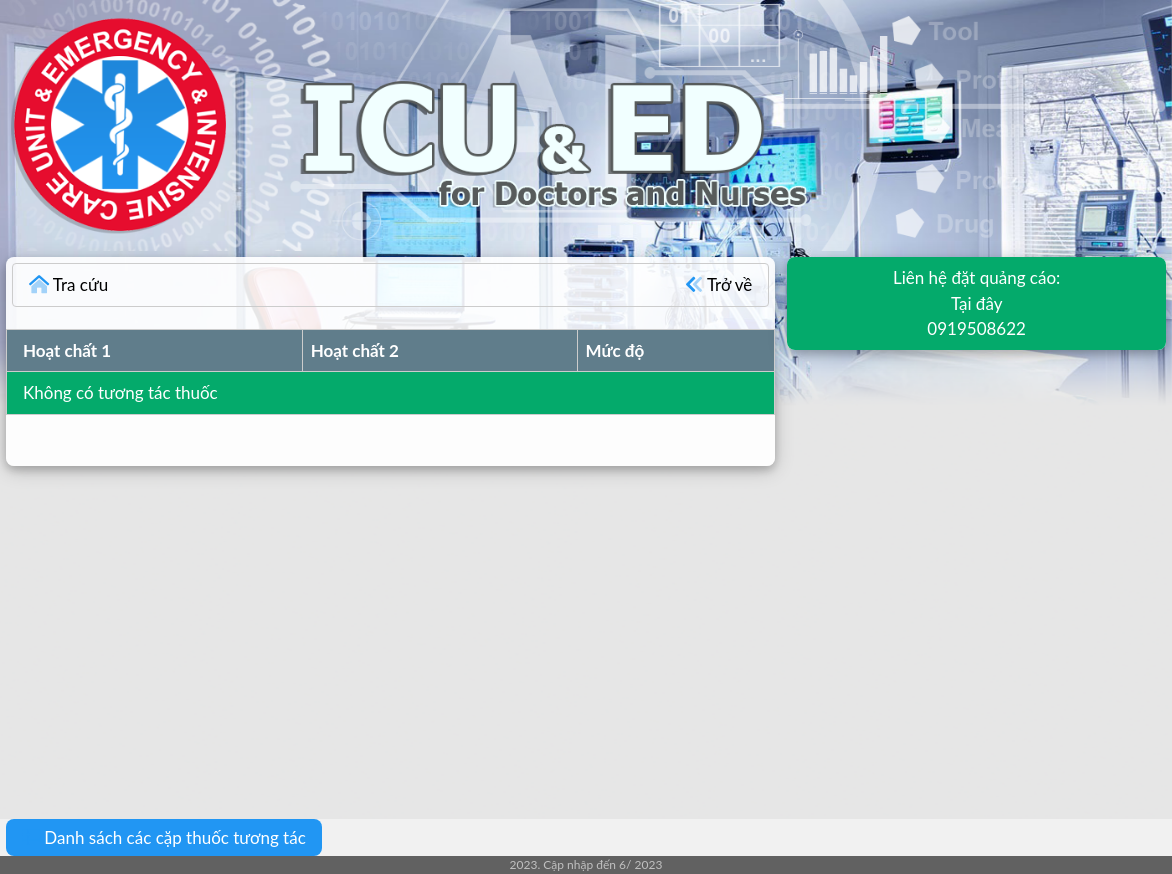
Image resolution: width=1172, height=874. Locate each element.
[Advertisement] (586, 628)
